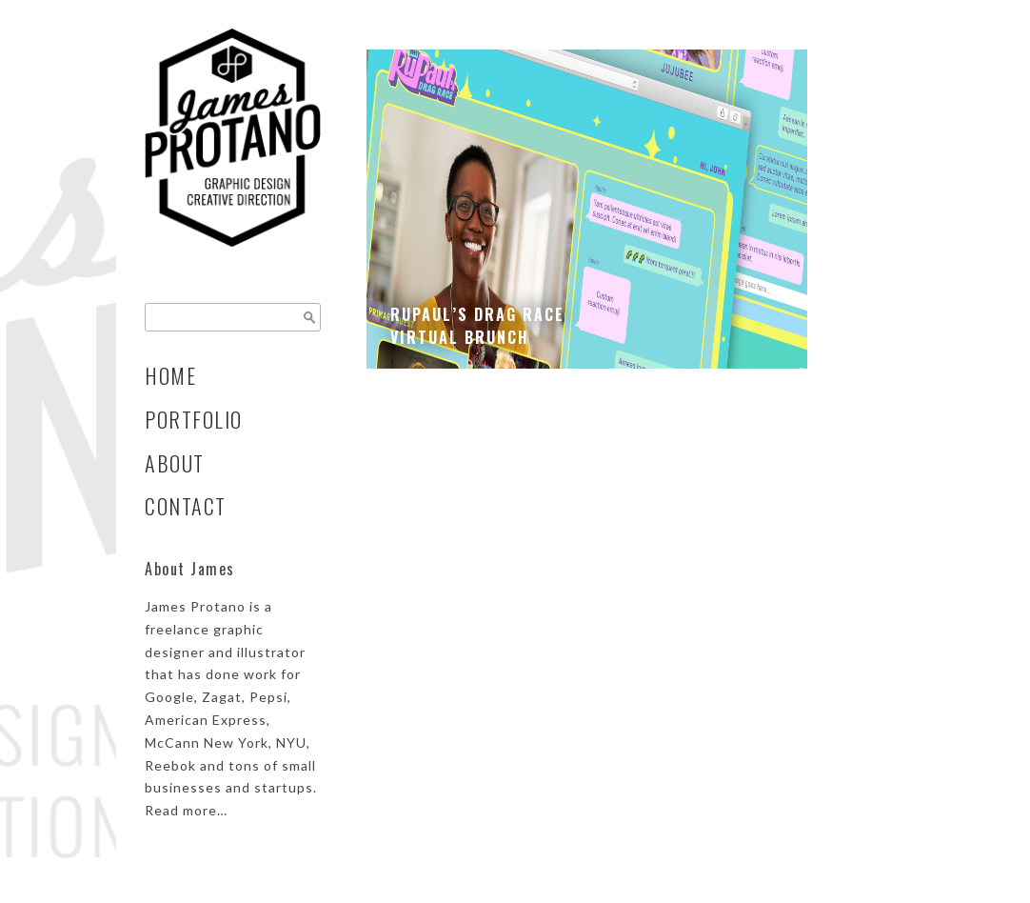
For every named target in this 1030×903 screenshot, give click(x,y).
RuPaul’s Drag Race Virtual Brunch (477, 326)
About (175, 463)
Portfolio (194, 419)
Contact (186, 506)
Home (170, 375)
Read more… (186, 810)
